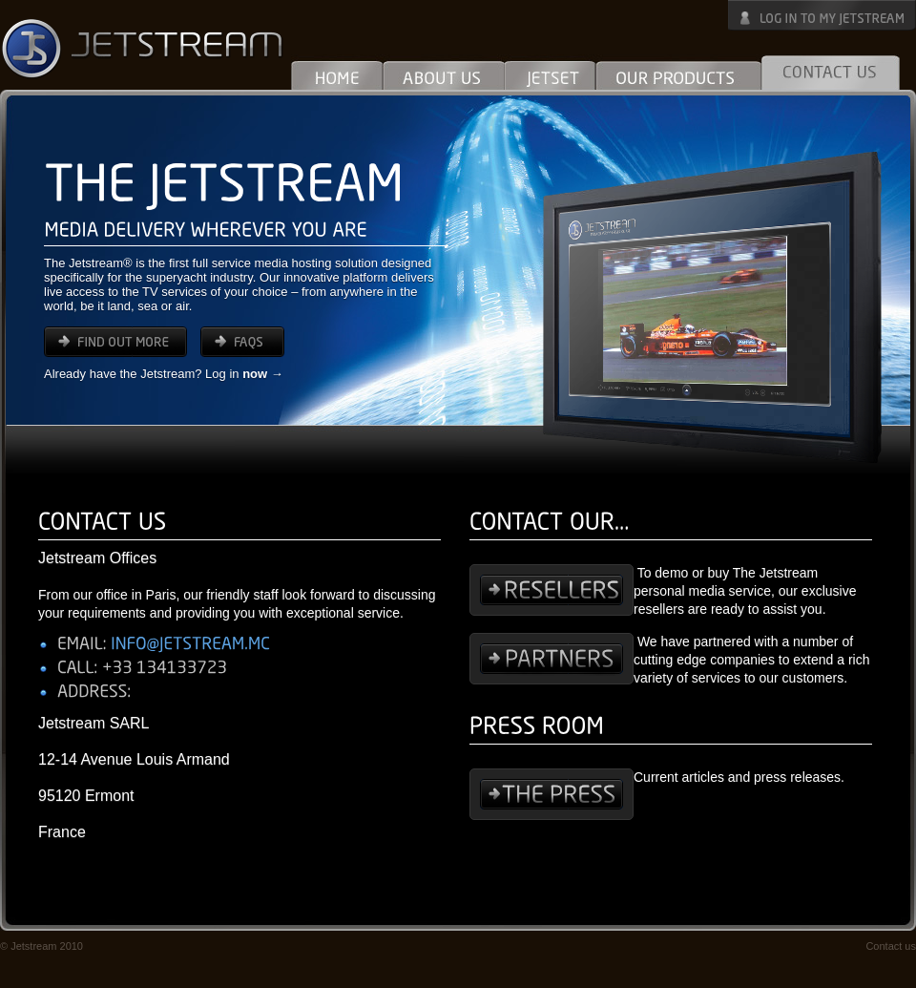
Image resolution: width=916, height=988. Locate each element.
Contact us (890, 946)
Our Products (678, 72)
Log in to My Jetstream (822, 15)
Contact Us (830, 72)
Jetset (550, 72)
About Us (444, 72)
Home (337, 72)
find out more (115, 341)
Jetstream (143, 47)
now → (262, 374)
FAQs (242, 341)
